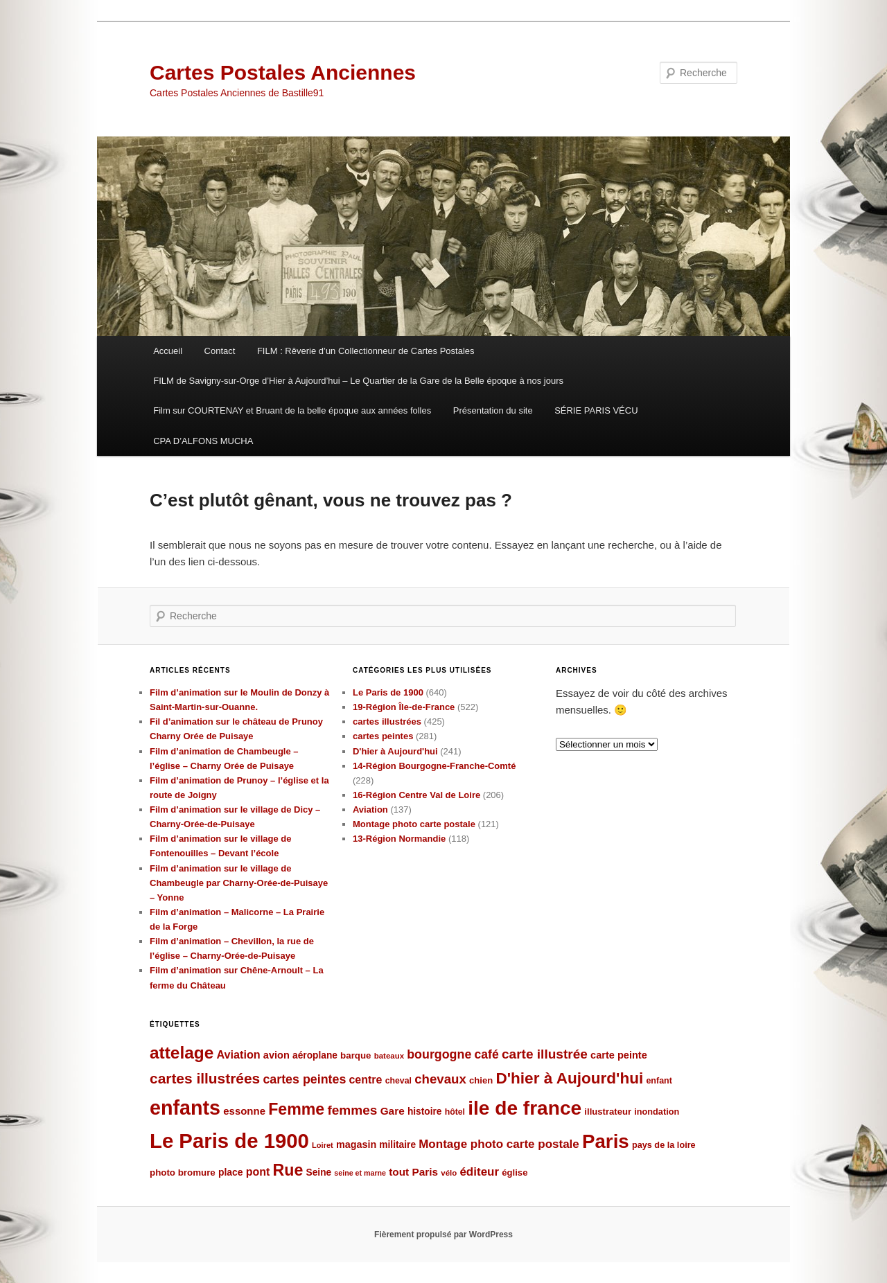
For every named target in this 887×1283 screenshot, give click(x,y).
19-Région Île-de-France (404, 707)
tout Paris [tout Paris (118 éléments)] (413, 1172)
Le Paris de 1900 (388, 692)
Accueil (167, 351)
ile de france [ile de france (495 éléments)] (524, 1108)
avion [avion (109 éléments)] (276, 1055)
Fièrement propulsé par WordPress (443, 1234)
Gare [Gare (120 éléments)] (392, 1111)
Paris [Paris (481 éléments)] (605, 1141)
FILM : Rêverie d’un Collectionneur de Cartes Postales (366, 351)
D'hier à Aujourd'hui (395, 751)
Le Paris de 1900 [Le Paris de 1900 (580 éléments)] (229, 1140)
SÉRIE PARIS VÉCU (596, 410)
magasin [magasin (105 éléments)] (356, 1144)
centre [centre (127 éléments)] (365, 1080)
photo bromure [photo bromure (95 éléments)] (183, 1172)
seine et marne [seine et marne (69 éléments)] (360, 1173)
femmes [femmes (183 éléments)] (352, 1110)
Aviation (370, 809)
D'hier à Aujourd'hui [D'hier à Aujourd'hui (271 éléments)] (569, 1078)
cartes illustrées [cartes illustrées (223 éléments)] (205, 1078)
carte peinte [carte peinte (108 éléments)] (618, 1055)
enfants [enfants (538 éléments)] (185, 1108)
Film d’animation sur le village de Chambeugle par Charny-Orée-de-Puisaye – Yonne (239, 883)
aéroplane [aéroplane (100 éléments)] (314, 1055)
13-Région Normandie (399, 838)
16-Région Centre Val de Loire (416, 795)
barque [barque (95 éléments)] (355, 1055)
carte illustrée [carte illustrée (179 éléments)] (545, 1054)
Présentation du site (493, 410)
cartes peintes (383, 736)
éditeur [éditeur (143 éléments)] (479, 1171)
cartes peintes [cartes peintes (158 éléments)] (304, 1079)
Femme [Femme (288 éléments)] (296, 1109)
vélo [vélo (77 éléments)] (449, 1173)
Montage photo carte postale (414, 824)
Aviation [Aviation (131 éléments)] (238, 1054)
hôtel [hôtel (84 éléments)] (455, 1112)
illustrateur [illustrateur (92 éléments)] (607, 1111)
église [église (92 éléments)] (514, 1172)
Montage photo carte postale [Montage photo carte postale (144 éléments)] (499, 1144)
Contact (220, 351)
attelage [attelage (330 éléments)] (181, 1052)
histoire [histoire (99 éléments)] (424, 1111)
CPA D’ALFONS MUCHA (203, 441)
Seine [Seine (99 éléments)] (319, 1172)
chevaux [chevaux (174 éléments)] (440, 1079)
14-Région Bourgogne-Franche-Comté (434, 766)
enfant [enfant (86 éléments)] (659, 1081)
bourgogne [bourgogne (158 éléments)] (439, 1054)
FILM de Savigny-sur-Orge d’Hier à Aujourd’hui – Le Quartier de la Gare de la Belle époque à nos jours (358, 380)
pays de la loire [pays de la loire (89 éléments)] (664, 1145)
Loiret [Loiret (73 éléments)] (322, 1145)
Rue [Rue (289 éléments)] (288, 1170)
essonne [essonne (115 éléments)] (244, 1111)
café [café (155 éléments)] (487, 1054)
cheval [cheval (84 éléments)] (398, 1081)
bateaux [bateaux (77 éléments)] (389, 1056)
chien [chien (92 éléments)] (481, 1080)
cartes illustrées (387, 721)
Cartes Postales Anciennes (283, 72)
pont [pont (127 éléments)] (258, 1172)
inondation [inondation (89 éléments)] (656, 1111)
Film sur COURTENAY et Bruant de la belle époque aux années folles (292, 410)
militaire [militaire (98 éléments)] (397, 1145)
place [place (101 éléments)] (230, 1172)
